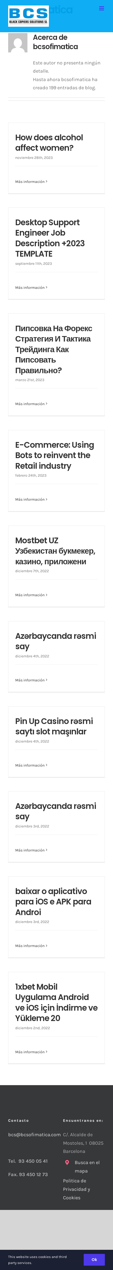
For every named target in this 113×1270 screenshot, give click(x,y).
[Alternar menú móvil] (102, 8)
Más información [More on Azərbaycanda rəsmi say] (30, 680)
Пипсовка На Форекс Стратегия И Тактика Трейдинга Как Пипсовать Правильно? (53, 349)
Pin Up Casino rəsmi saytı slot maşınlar (54, 726)
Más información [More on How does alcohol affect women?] (30, 181)
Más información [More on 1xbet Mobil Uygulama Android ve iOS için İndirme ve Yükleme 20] (30, 1052)
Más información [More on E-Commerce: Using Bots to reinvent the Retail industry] (30, 499)
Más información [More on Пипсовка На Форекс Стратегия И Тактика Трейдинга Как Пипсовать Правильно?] (30, 404)
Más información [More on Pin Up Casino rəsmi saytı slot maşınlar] (30, 765)
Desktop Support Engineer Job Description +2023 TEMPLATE (50, 238)
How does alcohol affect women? (49, 142)
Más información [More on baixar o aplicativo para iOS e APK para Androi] (30, 945)
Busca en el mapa (87, 1166)
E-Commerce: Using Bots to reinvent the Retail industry (54, 455)
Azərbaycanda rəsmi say (55, 641)
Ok (94, 1259)
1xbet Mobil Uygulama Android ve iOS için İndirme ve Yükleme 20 (56, 1002)
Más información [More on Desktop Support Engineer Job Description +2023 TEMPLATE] (30, 287)
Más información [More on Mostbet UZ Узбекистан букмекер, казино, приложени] (30, 595)
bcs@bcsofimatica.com (29, 1135)
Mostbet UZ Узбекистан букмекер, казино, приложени (55, 551)
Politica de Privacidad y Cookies (76, 1189)
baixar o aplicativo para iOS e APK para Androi (53, 902)
